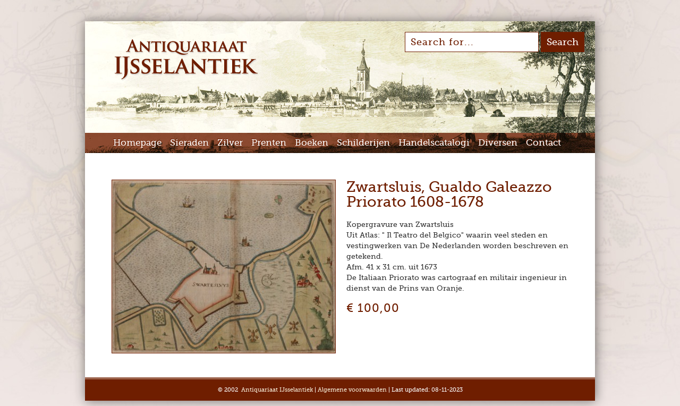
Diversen (497, 143)
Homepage (137, 143)
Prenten (268, 143)
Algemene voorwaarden (352, 389)
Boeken (311, 143)
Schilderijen (363, 143)
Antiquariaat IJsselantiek (277, 389)
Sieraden (189, 143)
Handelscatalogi (434, 143)
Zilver (230, 143)
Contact (543, 143)
